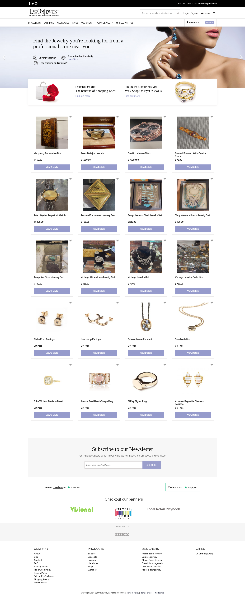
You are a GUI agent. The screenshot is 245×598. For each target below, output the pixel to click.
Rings (75, 22)
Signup (194, 13)
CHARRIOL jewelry (151, 567)
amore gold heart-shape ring (97, 401)
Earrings (49, 22)
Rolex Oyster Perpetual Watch (50, 215)
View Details (52, 167)
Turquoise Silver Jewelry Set (49, 277)
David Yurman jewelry (152, 564)
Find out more (82, 95)
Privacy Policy (133, 594)
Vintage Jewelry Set (138, 277)
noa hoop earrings (91, 339)
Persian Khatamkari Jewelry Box (98, 215)
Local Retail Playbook (163, 510)
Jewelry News (41, 567)
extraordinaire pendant (140, 339)
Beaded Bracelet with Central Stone (190, 155)
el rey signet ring (137, 401)
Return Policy (40, 573)
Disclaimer (159, 594)
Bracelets (34, 22)
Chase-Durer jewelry (152, 560)
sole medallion (182, 339)
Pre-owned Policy (42, 570)
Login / (187, 13)
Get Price (38, 346)
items (205, 13)
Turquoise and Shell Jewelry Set (145, 215)
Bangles (91, 554)
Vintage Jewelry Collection (189, 277)
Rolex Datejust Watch (92, 153)
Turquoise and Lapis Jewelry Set (192, 215)
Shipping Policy (41, 580)
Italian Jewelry (104, 22)
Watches (86, 22)
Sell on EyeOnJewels (44, 576)
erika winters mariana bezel (48, 401)
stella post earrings (44, 339)
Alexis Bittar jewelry (151, 570)
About (37, 554)
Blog (36, 557)
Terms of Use (146, 594)
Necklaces (63, 22)
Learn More (73, 59)
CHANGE (209, 22)
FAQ (36, 564)
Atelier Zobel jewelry (152, 554)
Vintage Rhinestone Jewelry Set (98, 277)
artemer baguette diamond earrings (189, 403)
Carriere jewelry (149, 557)
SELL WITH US (124, 22)
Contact (38, 560)
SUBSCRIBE (151, 465)
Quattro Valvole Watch (140, 153)
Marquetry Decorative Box (47, 153)
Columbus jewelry (204, 554)
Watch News (40, 583)
